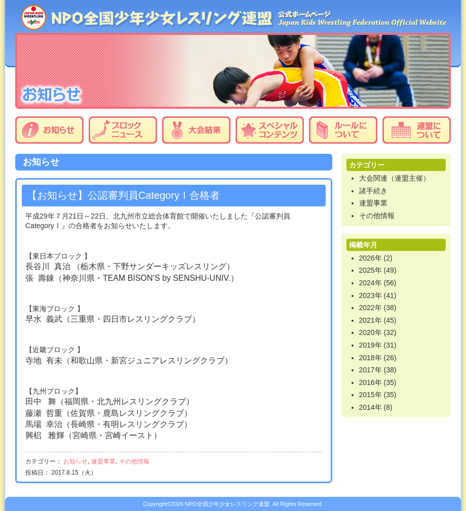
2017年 (370, 370)
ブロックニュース (123, 130)
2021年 (370, 320)
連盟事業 (103, 461)
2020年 (370, 332)
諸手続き (373, 191)
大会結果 (196, 130)
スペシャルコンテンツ (270, 130)
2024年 (370, 283)
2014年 (370, 407)
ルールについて (343, 130)
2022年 (370, 308)
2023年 (370, 295)
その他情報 (134, 461)
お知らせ (49, 130)
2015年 (370, 395)
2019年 (370, 345)
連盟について (416, 130)
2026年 (370, 258)
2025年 (370, 270)
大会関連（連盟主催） (394, 178)
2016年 (370, 382)
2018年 (370, 358)
